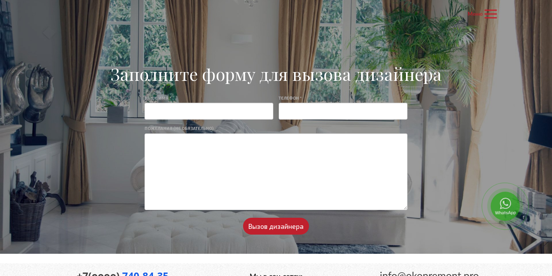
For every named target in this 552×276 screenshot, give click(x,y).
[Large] (209, 111)
